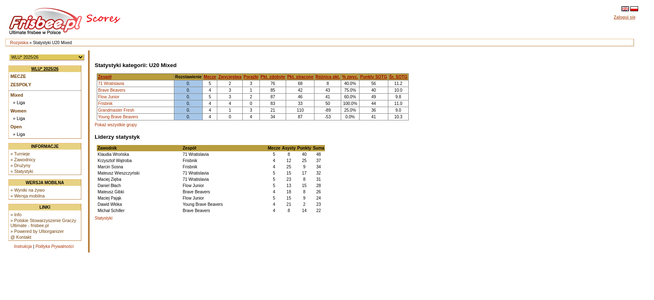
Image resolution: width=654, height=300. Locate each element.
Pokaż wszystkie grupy (116, 124)
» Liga (19, 102)
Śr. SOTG (398, 77)
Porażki (251, 77)
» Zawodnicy (22, 159)
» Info (16, 214)
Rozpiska (19, 42)
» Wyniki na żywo (27, 190)
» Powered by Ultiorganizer (37, 231)
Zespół (104, 77)
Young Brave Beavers (118, 117)
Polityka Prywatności (54, 246)
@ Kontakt (20, 237)
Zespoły (20, 84)
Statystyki (104, 218)
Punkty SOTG (373, 77)
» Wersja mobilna (27, 195)
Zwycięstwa (229, 77)
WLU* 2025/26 (45, 69)
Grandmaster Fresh (116, 110)
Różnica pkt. (327, 77)
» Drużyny (20, 165)
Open (16, 126)
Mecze (18, 76)
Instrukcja (23, 246)
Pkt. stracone (300, 77)
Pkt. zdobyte (273, 77)
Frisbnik (105, 103)
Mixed (16, 95)
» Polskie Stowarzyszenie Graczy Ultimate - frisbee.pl (43, 223)
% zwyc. (350, 77)
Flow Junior (108, 97)
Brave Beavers (112, 90)
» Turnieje (20, 153)
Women (18, 110)
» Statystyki (21, 171)
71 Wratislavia (111, 83)
